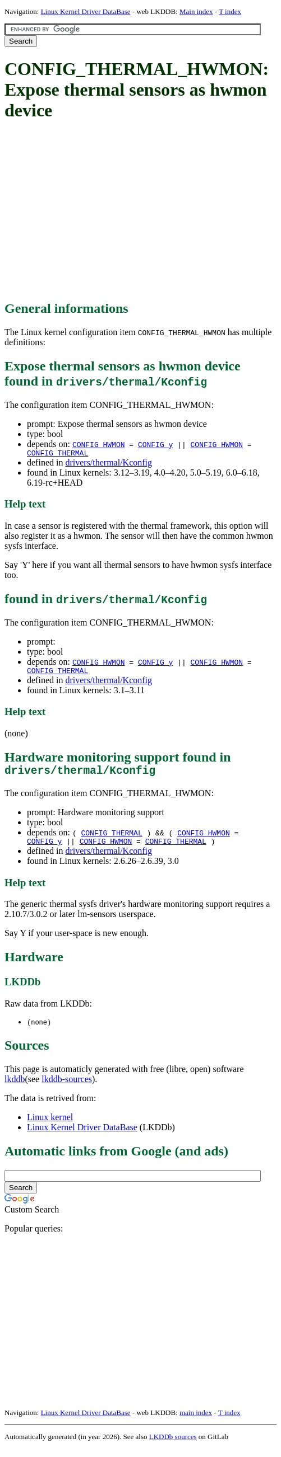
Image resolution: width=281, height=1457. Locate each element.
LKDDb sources (173, 1445)
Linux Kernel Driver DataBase (86, 11)
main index (195, 1421)
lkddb (14, 1087)
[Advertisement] (142, 211)
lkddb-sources (67, 1087)
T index (230, 11)
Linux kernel (50, 1125)
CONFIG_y (155, 444)
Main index (196, 11)
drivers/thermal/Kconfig (108, 464)
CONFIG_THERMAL (57, 454)
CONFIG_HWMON (98, 444)
